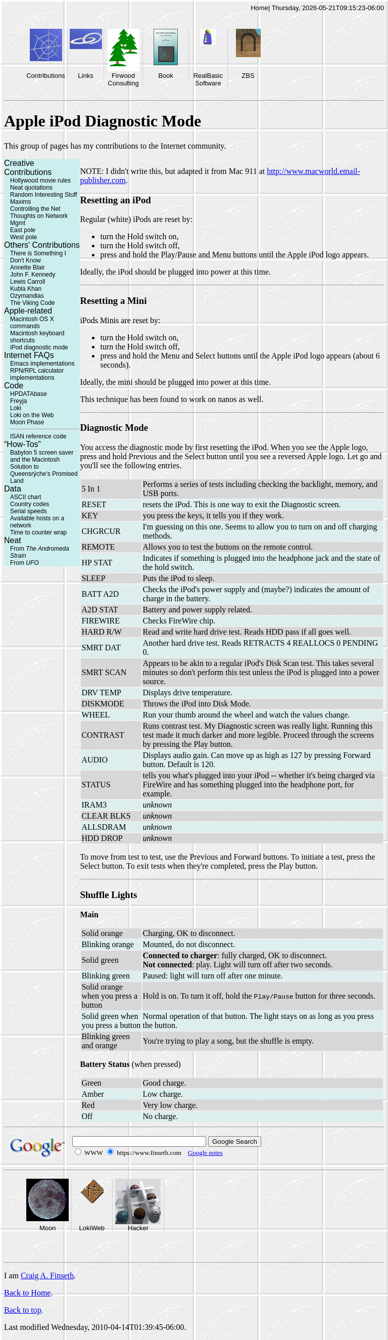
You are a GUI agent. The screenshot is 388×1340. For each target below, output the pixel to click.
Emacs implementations (42, 363)
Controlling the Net (35, 208)
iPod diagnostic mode (39, 347)
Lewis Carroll (27, 281)
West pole (23, 237)
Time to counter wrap (38, 532)
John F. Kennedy (32, 274)
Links (85, 75)
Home (259, 8)
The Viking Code (32, 302)
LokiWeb (92, 1228)
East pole (22, 230)
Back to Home (27, 1292)
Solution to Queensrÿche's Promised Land (44, 473)
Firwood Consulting (123, 79)
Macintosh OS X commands (32, 323)
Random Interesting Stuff (43, 194)
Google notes (205, 1152)
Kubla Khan (25, 288)
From (24, 562)
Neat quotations (31, 187)
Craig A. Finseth (47, 1275)
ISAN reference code (38, 436)
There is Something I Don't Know (38, 257)
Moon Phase (27, 422)
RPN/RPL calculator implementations (37, 374)
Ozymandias (27, 295)
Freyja (18, 401)
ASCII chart (25, 497)
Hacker (138, 1228)
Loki (15, 408)
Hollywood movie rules (40, 180)
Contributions (45, 75)
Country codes (29, 504)
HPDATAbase (28, 393)
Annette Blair (27, 267)
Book (165, 75)
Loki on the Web (32, 415)
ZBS (247, 75)
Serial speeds (28, 511)
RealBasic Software (208, 79)
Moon (47, 1228)
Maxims (20, 201)
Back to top (22, 1310)
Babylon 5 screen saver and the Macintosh (41, 456)
